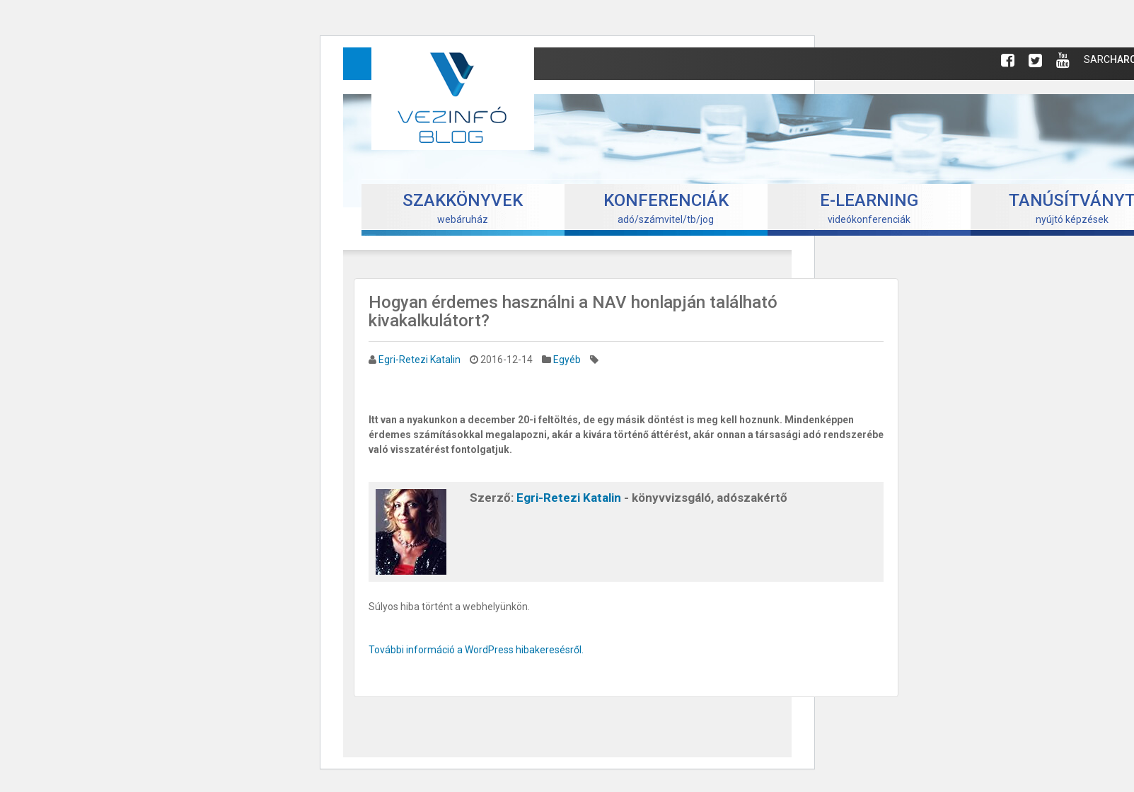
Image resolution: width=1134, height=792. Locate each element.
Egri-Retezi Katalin (419, 359)
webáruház (463, 207)
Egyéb (567, 359)
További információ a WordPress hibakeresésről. (476, 649)
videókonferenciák (869, 207)
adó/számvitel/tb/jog (666, 207)
